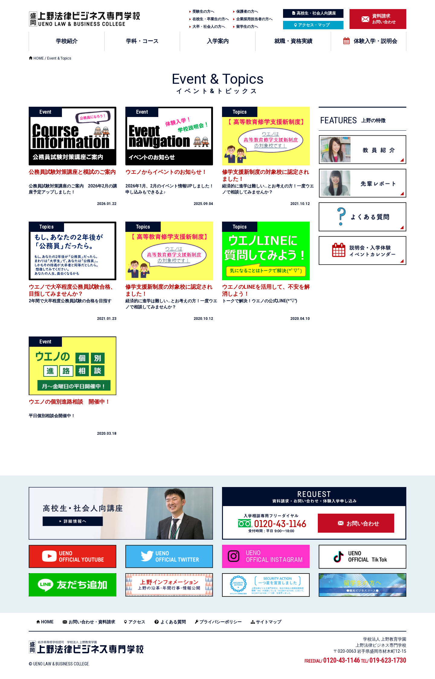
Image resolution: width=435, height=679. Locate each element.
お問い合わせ (384, 18)
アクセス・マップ (314, 25)
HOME (39, 58)
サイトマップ (268, 621)
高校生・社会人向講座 (316, 13)
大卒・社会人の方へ (208, 26)
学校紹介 (67, 41)
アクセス (136, 621)
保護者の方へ (247, 11)
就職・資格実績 (293, 41)
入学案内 (218, 41)
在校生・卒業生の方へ (210, 19)
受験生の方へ (203, 11)
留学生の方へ (247, 26)
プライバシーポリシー (220, 621)
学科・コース (142, 41)
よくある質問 (173, 621)
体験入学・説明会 (375, 41)
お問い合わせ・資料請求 (92, 621)
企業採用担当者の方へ (254, 19)
